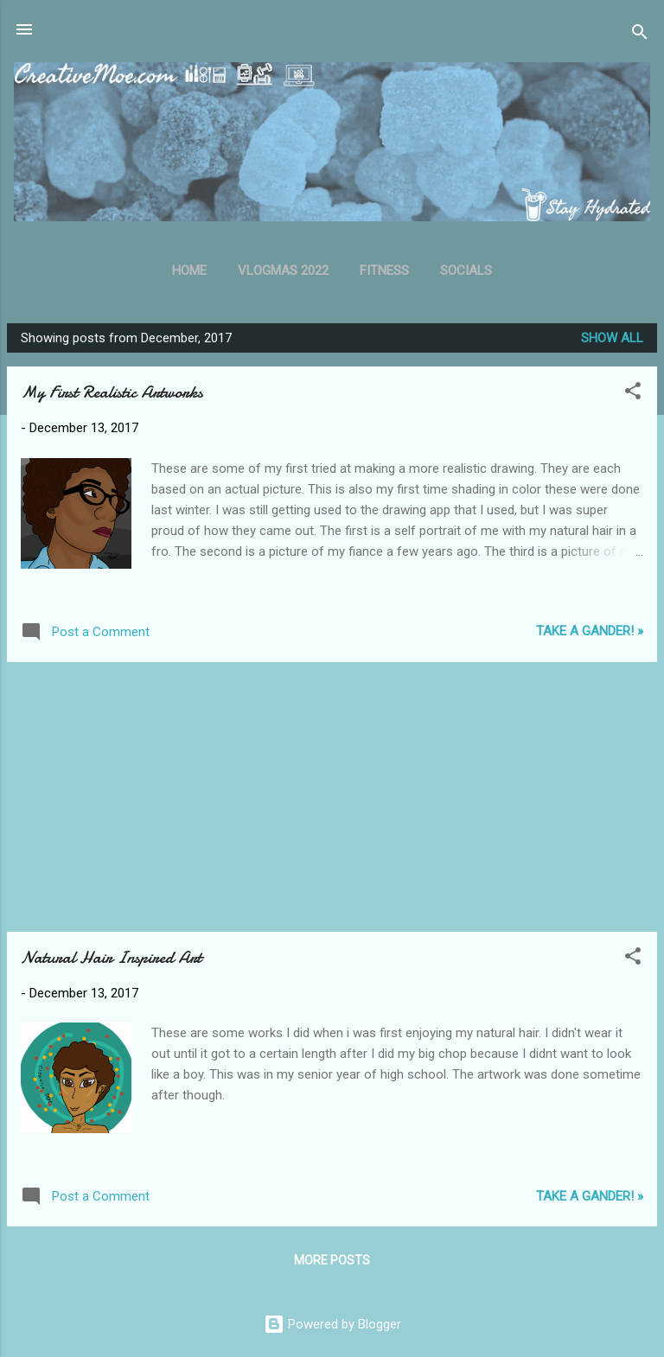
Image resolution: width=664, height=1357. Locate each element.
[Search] (639, 35)
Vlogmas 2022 (283, 270)
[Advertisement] (332, 797)
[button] (632, 393)
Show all (612, 338)
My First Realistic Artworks (112, 392)
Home (189, 270)
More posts (332, 1260)
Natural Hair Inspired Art (111, 957)
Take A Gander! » (589, 631)
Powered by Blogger (332, 1324)
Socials (466, 270)
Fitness (384, 270)
